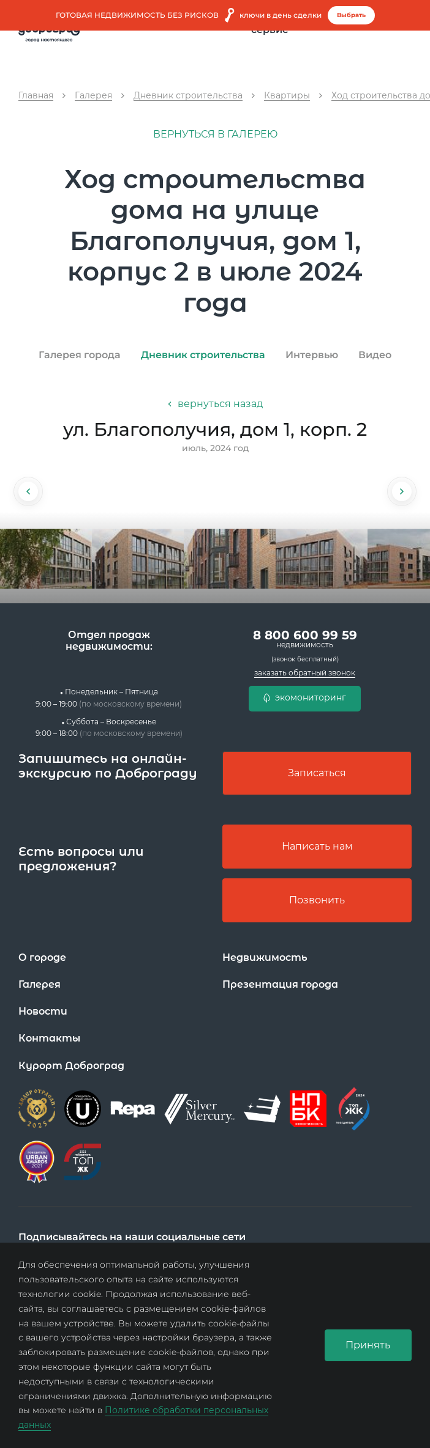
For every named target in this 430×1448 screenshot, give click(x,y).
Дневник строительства (203, 355)
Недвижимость (264, 957)
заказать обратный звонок (304, 672)
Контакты (49, 1039)
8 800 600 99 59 (305, 639)
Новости (42, 1011)
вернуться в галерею (215, 134)
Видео (374, 355)
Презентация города (280, 984)
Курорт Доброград (71, 1065)
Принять (367, 1345)
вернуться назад (215, 404)
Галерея (39, 984)
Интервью (311, 355)
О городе (42, 957)
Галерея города (80, 355)
